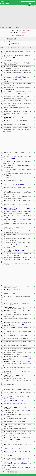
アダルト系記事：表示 (30, 5)
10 (15, 38)
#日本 (28, 47)
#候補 (13, 35)
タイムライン (28, 30)
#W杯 (6, 47)
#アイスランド (12, 30)
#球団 (23, 47)
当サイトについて (18, 474)
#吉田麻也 (18, 30)
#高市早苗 (12, 47)
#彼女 (30, 47)
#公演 (23, 30)
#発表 (20, 47)
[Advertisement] (18, 16)
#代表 (18, 47)
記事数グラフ (24, 32)
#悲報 (25, 47)
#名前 (15, 47)
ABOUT (26, 3)
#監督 (8, 47)
